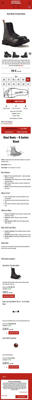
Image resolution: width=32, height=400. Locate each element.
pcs (5, 333)
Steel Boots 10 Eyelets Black (11, 265)
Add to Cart (17, 101)
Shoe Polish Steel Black (9, 338)
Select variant (8, 296)
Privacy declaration (23, 392)
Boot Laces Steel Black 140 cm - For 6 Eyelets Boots (16, 302)
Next (30, 53)
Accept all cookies (21, 397)
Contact (4, 377)
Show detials (4, 395)
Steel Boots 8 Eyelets (7, 124)
